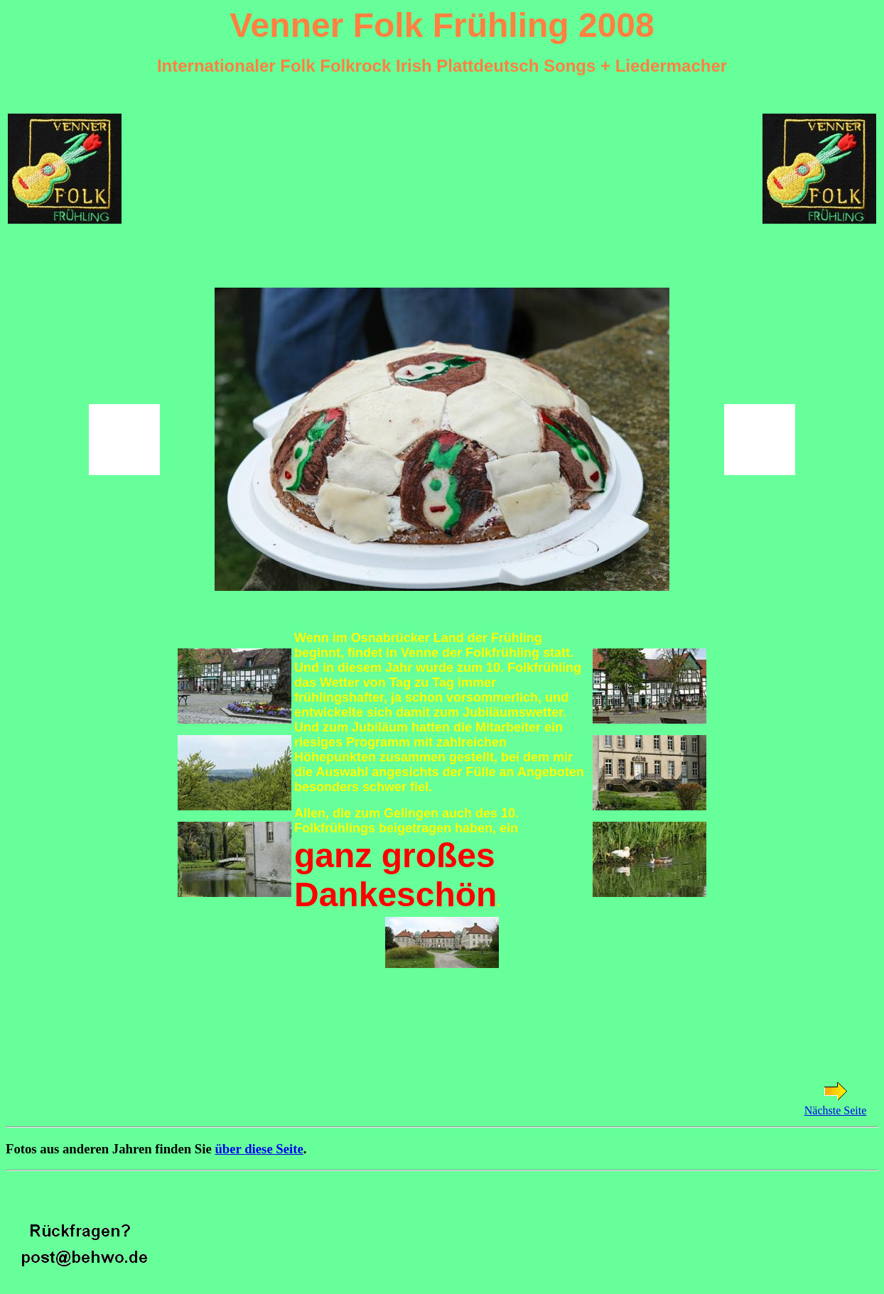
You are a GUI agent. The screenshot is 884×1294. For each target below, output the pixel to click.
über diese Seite (259, 1148)
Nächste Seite (835, 1110)
